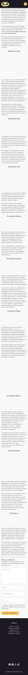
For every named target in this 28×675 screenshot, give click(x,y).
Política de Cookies (14, 626)
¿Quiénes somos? (14, 630)
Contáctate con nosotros (14, 633)
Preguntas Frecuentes (14, 631)
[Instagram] (13, 664)
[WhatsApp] (15, 664)
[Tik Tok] (18, 664)
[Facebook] (10, 664)
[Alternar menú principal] (25, 4)
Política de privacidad (14, 628)
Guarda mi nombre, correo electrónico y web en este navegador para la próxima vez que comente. (13, 607)
